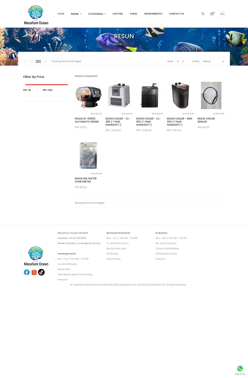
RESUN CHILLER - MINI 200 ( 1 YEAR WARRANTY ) (179, 121)
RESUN (130, 44)
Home (118, 44)
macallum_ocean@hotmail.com (83, 300)
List (45, 61)
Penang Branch (67, 310)
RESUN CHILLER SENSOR (83, 180)
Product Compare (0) (86, 76)
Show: (170, 61)
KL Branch (161, 289)
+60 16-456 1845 (77, 294)
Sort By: (196, 61)
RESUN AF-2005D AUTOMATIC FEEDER (87, 120)
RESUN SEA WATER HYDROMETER (86, 237)
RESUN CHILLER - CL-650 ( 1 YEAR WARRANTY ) (148, 121)
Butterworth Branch (118, 289)
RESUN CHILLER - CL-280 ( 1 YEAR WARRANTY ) (118, 121)
